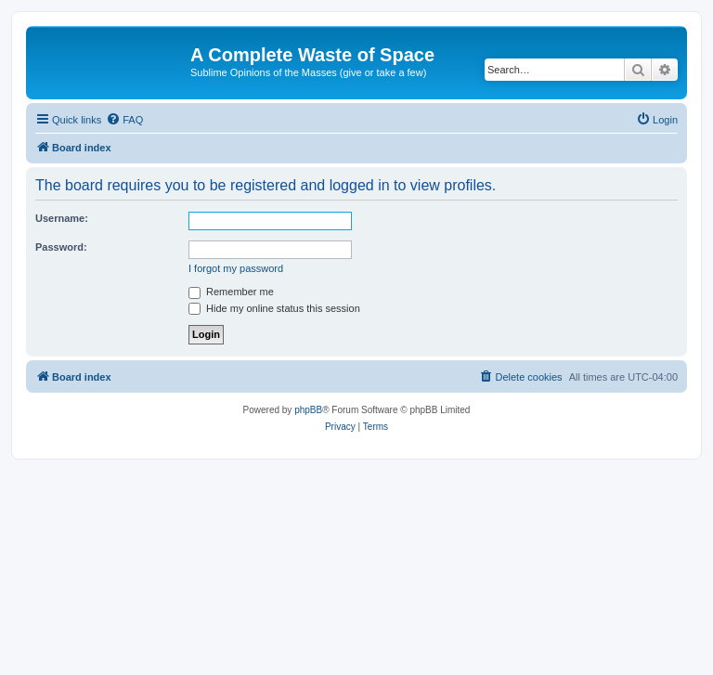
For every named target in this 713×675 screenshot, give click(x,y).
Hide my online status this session (274, 308)
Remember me (231, 291)
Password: (61, 247)
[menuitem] (124, 120)
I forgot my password (235, 268)
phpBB (308, 410)
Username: (61, 218)
